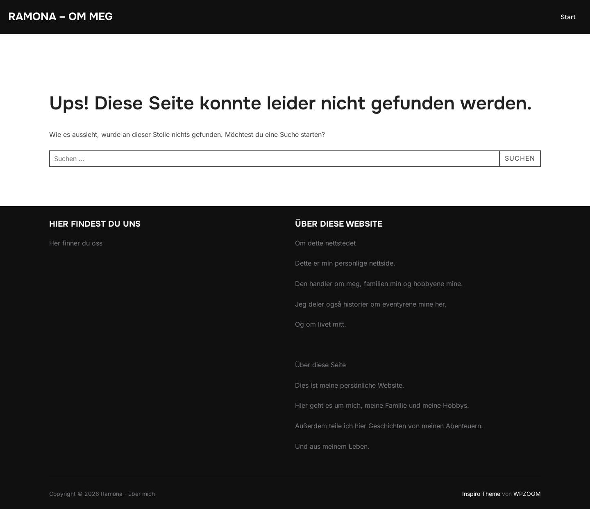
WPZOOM (527, 493)
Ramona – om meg (60, 16)
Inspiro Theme (481, 493)
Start (568, 17)
